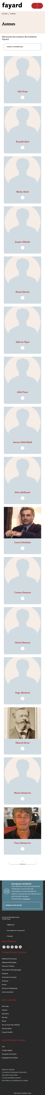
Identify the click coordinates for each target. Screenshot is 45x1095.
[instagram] (4, 947)
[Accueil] (12, 5)
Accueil (4, 14)
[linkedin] (20, 947)
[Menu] (37, 6)
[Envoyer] (38, 905)
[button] (16, 47)
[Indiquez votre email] (19, 905)
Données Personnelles (10, 1075)
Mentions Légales (8, 1070)
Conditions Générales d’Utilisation (14, 1072)
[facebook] (8, 947)
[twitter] (12, 947)
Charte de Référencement (11, 1078)
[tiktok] (16, 947)
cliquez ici (26, 899)
